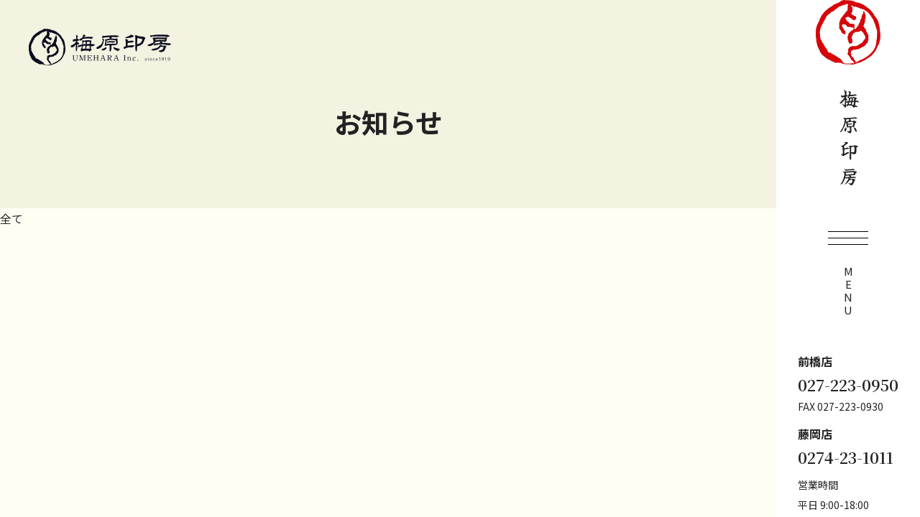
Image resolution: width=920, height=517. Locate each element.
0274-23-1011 (845, 457)
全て (11, 218)
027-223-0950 (848, 385)
